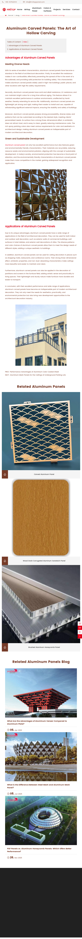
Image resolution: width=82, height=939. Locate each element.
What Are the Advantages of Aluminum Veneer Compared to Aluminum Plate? (37, 722)
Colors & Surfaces (47, 9)
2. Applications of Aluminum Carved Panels (24, 49)
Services (66, 9)
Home (19, 9)
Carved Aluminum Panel (44, 474)
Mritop (27, 9)
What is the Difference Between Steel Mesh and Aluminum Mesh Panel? (38, 786)
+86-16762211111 (11, 2)
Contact (76, 9)
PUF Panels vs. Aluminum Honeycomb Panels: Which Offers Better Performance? (39, 850)
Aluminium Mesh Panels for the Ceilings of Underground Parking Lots (38, 375)
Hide (25, 42)
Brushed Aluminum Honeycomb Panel (44, 647)
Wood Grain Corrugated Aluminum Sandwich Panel (44, 561)
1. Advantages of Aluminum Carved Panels (24, 45)
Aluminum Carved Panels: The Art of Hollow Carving (43, 15)
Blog (17, 15)
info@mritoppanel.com (35, 2)
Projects (57, 9)
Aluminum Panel (37, 9)
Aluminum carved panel (15, 145)
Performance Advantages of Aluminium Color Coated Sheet (34, 372)
